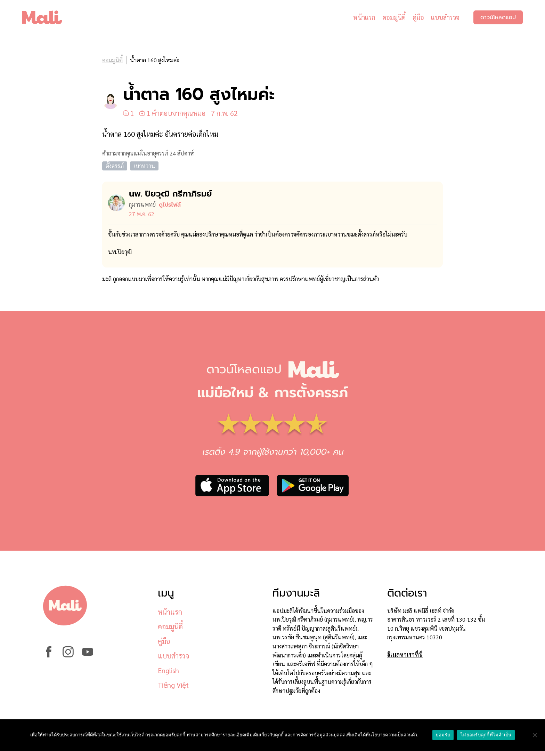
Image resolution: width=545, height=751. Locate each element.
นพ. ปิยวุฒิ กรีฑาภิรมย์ (170, 193)
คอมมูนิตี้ (394, 17)
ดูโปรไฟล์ (170, 205)
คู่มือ (418, 17)
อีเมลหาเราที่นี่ (405, 654)
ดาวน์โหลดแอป (498, 17)
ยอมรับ (443, 734)
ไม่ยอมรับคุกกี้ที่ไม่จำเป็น (486, 734)
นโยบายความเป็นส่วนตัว (393, 734)
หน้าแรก (364, 17)
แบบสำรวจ (445, 17)
